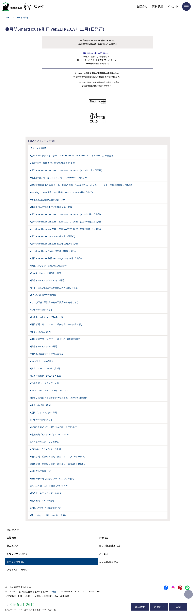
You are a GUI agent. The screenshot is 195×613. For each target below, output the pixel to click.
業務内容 (103, 537)
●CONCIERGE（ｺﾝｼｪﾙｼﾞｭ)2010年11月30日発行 (53, 427)
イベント (172, 6)
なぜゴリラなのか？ (17, 553)
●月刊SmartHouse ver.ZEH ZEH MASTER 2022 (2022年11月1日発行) (65, 229)
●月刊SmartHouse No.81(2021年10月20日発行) (53, 251)
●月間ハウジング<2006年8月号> (45, 508)
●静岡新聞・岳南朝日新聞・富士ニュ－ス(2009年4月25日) (58, 464)
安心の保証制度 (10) (109, 545)
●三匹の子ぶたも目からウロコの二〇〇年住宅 (52, 478)
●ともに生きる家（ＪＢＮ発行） (45, 442)
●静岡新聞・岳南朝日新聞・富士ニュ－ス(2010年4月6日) (57, 456)
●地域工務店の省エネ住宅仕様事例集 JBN (51, 207)
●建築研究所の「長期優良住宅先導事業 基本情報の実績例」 (60, 398)
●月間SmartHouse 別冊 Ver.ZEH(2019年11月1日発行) (56, 258)
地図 (54, 591)
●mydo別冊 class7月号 (41, 361)
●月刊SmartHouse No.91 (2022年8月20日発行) (52, 236)
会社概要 (11, 537)
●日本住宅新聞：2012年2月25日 (45, 376)
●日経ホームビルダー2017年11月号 (47, 280)
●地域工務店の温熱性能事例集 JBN (47, 199)
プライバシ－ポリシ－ (18, 569)
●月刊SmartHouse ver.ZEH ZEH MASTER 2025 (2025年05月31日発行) (66, 170)
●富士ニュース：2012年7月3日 (45, 368)
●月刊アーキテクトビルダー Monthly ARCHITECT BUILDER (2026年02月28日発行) (72, 155)
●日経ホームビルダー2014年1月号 (46, 317)
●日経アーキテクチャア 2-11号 (45, 493)
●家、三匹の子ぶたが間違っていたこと (49, 486)
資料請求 (157, 6)
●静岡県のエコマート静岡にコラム (47, 354)
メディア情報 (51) (16, 561)
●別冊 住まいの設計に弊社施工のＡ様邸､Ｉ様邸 (54, 287)
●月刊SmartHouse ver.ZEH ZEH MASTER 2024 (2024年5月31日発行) (65, 214)
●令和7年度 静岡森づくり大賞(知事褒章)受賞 (52, 163)
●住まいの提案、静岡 (40, 332)
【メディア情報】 (38, 148)
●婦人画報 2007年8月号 (42, 500)
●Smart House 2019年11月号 (45, 273)
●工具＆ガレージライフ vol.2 (45, 383)
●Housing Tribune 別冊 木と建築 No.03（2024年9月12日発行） (62, 192)
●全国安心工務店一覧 (40, 471)
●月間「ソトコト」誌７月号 (43, 412)
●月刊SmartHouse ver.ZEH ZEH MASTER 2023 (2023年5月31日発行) (65, 221)
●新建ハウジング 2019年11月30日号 (48, 265)
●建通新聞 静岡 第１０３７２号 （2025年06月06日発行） (59, 177)
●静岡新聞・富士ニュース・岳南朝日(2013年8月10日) (56, 324)
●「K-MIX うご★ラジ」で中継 (45, 449)
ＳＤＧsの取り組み (108, 561)
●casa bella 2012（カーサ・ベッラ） (49, 390)
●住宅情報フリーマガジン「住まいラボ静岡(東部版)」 (56, 339)
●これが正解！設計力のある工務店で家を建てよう (54, 302)
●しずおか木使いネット (41, 310)
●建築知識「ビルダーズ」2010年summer (50, 434)
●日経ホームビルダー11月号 (43, 346)
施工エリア (12, 545)
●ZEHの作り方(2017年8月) (43, 295)
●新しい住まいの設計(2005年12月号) (48, 515)
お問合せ (142, 6)
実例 (178, 607)
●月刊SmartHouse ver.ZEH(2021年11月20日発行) (54, 243)
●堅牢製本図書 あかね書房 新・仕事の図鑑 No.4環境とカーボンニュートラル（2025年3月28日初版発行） (82, 185)
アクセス (103, 553)
